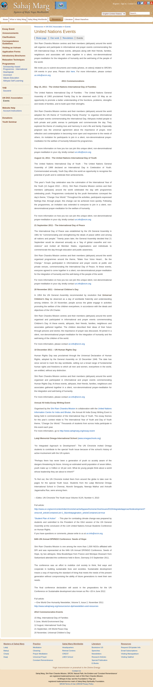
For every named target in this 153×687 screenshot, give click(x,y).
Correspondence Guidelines (10, 42)
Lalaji (6, 647)
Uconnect (7, 75)
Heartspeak (8, 72)
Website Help (8, 108)
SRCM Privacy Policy (85, 684)
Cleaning (36, 651)
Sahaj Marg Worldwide (72, 644)
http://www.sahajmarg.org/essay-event (77, 431)
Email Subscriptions (129, 651)
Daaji (6, 657)
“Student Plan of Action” (45, 518)
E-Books (95, 663)
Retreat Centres (69, 651)
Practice (36, 644)
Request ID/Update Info (131, 647)
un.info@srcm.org (42, 75)
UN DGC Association (12, 98)
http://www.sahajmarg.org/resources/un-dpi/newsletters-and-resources (66, 606)
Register (116, 4)
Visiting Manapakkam (130, 654)
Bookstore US (97, 647)
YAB (4, 88)
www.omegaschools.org (89, 438)
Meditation (37, 647)
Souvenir (7, 91)
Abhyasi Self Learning (13, 80)
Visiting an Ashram (11, 47)
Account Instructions (12, 111)
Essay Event (8, 29)
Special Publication (99, 660)
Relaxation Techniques (13, 59)
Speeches (96, 651)
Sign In (123, 4)
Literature (96, 644)
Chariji (6, 654)
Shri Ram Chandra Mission (63, 408)
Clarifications (8, 37)
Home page (41, 38)
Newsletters (67, 38)
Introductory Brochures (13, 55)
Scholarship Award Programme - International (15, 67)
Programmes (8, 64)
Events (6, 101)
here (73, 71)
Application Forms (11, 51)
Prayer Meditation (40, 654)
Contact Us (132, 4)
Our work (54, 38)
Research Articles (99, 657)
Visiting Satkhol (127, 657)
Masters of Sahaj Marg (14, 644)
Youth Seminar (9, 122)
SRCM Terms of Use (68, 684)
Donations (7, 118)
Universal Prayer (40, 657)
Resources (38, 27)
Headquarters (68, 647)
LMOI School (67, 657)
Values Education (11, 78)
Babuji (6, 651)
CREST (65, 654)
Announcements (10, 33)
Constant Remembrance (43, 660)
